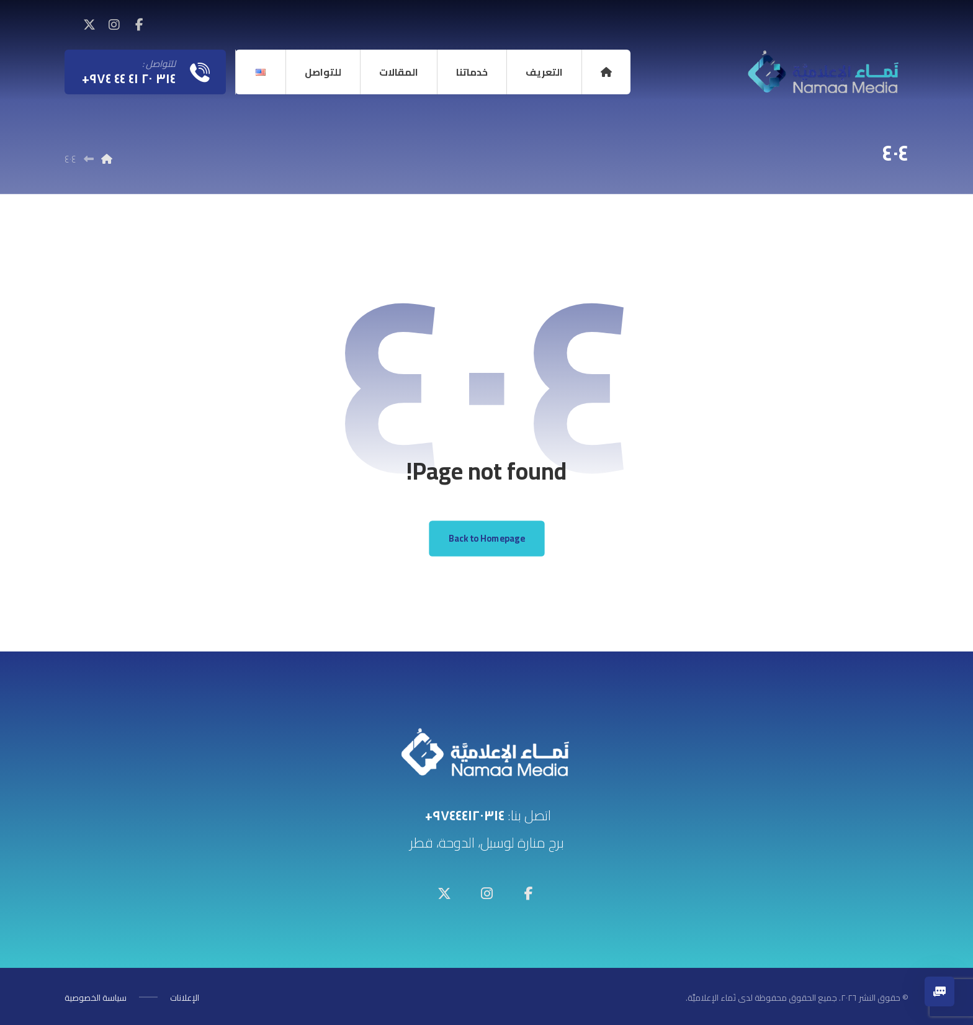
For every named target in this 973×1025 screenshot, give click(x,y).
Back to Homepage (486, 538)
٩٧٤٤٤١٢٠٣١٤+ (464, 815)
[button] (139, 24)
